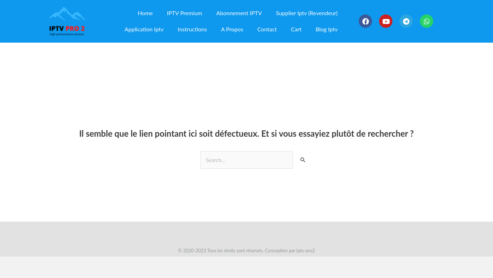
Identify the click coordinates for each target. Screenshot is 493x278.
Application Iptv (144, 29)
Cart (296, 29)
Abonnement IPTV (239, 13)
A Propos (232, 29)
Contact (267, 29)
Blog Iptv (327, 29)
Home (145, 13)
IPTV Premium (184, 13)
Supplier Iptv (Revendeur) (307, 13)
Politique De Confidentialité (237, 233)
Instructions (192, 29)
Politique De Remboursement (314, 233)
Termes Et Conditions (169, 233)
